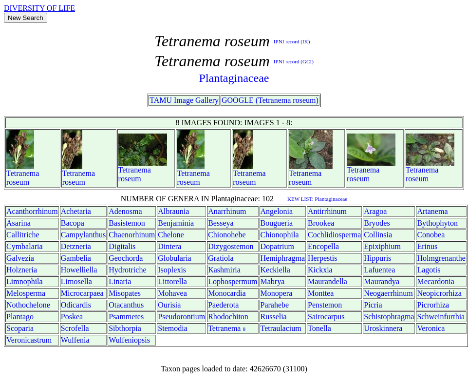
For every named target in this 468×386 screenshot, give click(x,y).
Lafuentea (379, 270)
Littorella (172, 281)
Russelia (274, 316)
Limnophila (24, 281)
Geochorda (126, 258)
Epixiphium (382, 246)
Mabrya (273, 281)
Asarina (18, 223)
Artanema (432, 211)
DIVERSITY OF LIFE (39, 8)
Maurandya (381, 281)
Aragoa (375, 211)
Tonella (319, 328)
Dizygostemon (230, 246)
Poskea (72, 316)
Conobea (431, 235)
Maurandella (327, 281)
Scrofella (75, 328)
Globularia (174, 258)
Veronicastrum (29, 340)
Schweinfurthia (441, 316)
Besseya (220, 223)
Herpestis (322, 258)
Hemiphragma (283, 258)
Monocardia (226, 293)
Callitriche (22, 235)
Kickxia (320, 270)
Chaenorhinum (132, 235)
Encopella (323, 246)
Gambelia (76, 258)
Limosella (76, 281)
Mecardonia (435, 281)
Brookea (321, 223)
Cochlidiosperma (334, 235)
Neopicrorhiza (439, 293)
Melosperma (25, 293)
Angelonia (277, 211)
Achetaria (76, 211)
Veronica (431, 328)
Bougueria (277, 223)
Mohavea (172, 293)
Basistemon (127, 223)
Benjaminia (176, 223)
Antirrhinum (327, 211)
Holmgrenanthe (441, 258)
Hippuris (377, 258)
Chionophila (280, 235)
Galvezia (20, 258)
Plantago (20, 316)
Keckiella (275, 270)
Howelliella (79, 270)
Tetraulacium (281, 328)
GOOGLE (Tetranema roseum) (270, 100)
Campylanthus (83, 235)
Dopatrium (277, 246)
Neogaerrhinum (388, 293)
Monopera (277, 293)
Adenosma (125, 211)
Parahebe (275, 305)
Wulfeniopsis (129, 340)
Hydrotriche (127, 270)
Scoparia (20, 328)
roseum (17, 182)
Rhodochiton (228, 316)
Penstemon (325, 305)
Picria (373, 305)
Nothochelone (28, 305)
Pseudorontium (181, 316)
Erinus (427, 246)
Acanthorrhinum (32, 211)
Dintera (169, 246)
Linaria (120, 281)
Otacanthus (126, 305)
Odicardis (76, 305)
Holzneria (21, 270)
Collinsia (378, 235)
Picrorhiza (433, 305)
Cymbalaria (24, 246)
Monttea (321, 293)
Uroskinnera (383, 328)
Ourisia (169, 305)
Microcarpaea (82, 293)
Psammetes (126, 316)
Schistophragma (389, 316)
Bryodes (377, 223)
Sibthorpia (125, 328)
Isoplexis (172, 270)
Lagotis (428, 270)
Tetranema (22, 173)
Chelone (171, 235)
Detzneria (76, 246)
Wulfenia (75, 340)
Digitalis (122, 246)
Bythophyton (437, 223)
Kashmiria (224, 270)
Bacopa (72, 223)
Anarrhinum (227, 211)
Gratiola (220, 258)
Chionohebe (226, 235)
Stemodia (172, 328)
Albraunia (173, 211)
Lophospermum (232, 281)
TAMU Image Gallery (184, 100)
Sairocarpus (326, 316)
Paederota (223, 305)
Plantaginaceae (234, 78)
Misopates (125, 293)
